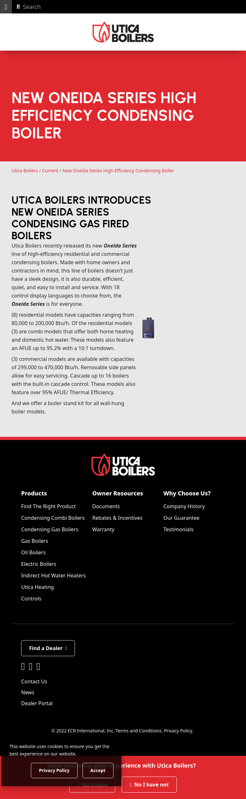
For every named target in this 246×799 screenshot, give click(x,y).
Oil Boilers (33, 552)
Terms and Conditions (138, 731)
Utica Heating (37, 587)
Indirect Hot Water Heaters (53, 575)
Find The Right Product (48, 506)
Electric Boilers (38, 564)
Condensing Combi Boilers (53, 518)
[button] (6, 6)
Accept (109, 770)
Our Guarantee (181, 518)
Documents (106, 506)
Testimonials (178, 529)
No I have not (149, 784)
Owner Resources (117, 493)
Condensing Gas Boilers (49, 529)
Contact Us (34, 681)
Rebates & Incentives (117, 518)
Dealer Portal (37, 703)
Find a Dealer (48, 648)
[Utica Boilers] (123, 32)
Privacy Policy (178, 731)
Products (34, 493)
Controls (31, 598)
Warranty (103, 529)
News (27, 692)
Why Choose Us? (187, 493)
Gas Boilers (34, 541)
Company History (184, 506)
